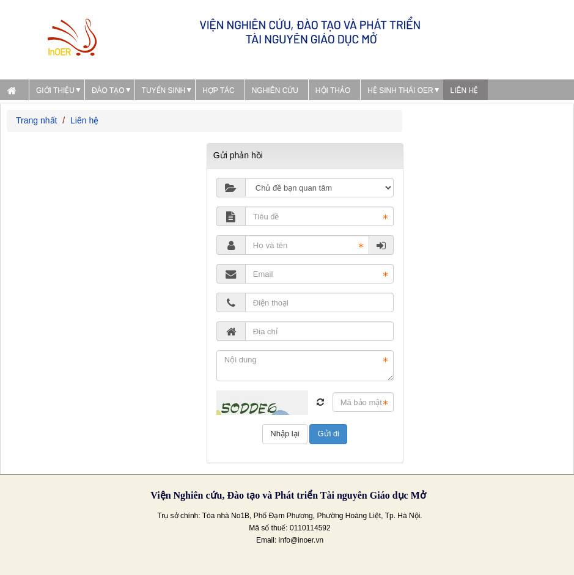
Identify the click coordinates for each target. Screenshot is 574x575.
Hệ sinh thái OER (400, 90)
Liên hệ (465, 90)
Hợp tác (218, 90)
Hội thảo (332, 90)
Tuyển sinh (164, 90)
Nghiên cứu (275, 90)
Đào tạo (108, 90)
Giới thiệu (55, 90)
